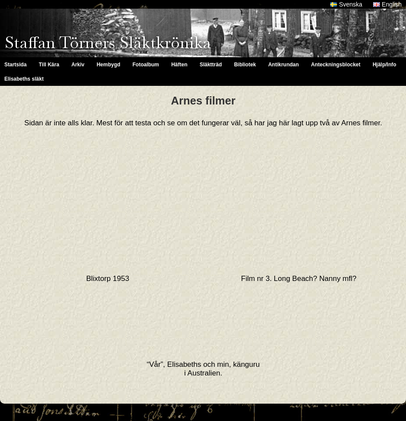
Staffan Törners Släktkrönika (108, 42)
